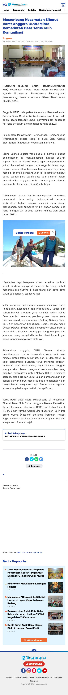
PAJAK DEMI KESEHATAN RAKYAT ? (25, 436)
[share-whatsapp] (36, 459)
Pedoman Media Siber (24, 677)
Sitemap (34, 681)
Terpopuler (19, 10)
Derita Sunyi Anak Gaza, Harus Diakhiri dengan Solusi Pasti (24, 627)
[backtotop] (34, 651)
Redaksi (9, 677)
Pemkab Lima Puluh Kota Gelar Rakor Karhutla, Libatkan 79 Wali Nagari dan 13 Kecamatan (25, 614)
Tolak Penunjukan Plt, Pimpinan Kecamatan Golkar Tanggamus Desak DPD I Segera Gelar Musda (25, 572)
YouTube (46, 672)
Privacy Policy (42, 677)
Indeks (32, 10)
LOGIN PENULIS (34, 664)
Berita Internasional (50, 10)
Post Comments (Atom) (29, 552)
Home (6, 10)
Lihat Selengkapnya (34, 640)
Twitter (40, 672)
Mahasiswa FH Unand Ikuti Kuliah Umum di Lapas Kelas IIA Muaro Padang (26, 600)
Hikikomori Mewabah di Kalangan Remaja (26, 585)
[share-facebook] (27, 459)
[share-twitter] (32, 459)
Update (43, 233)
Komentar (34, 466)
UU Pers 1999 (56, 677)
